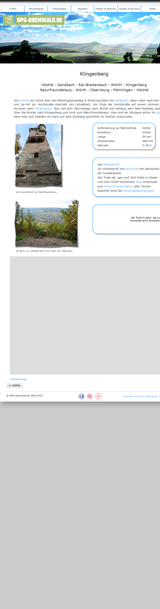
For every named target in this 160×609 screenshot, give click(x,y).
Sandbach (121, 100)
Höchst (25, 100)
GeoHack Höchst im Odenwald (140, 396)
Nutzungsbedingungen (138, 190)
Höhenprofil (111, 164)
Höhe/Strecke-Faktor (118, 186)
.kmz (139, 181)
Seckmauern (43, 108)
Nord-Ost (132, 168)
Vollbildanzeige (18, 379)
